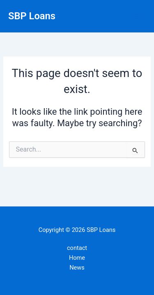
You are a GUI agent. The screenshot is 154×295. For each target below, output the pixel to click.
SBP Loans (31, 16)
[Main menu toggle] (137, 16)
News (77, 267)
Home (77, 257)
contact (77, 248)
